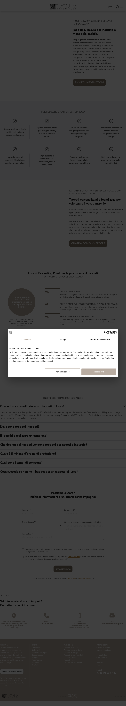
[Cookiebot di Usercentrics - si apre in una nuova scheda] (106, 332)
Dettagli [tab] (63, 339)
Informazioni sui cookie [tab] (100, 339)
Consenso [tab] (26, 339)
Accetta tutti (99, 372)
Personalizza (63, 372)
